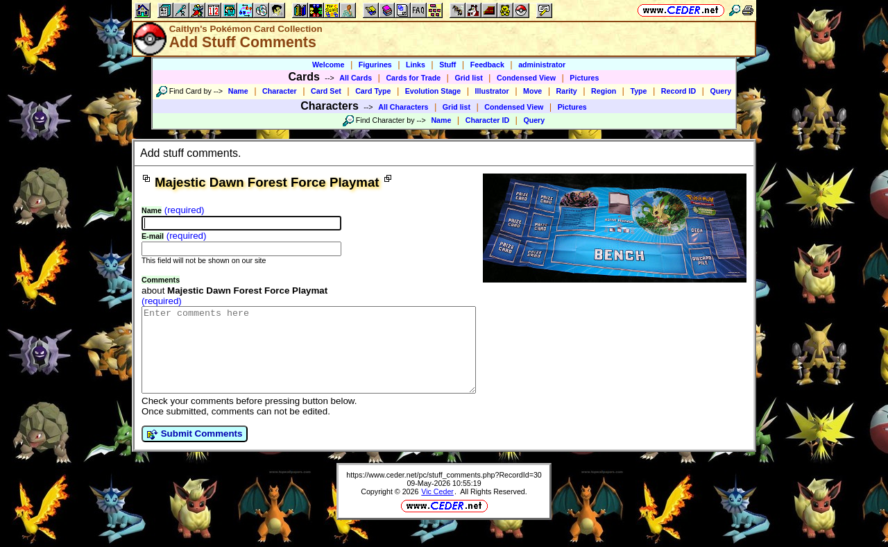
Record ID (678, 91)
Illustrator (492, 91)
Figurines (375, 64)
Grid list (468, 78)
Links (415, 64)
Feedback (487, 64)
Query (720, 91)
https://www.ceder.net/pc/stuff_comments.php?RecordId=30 (443, 491)
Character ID (487, 120)
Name (238, 91)
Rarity (566, 91)
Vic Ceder (437, 508)
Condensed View (526, 78)
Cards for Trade (413, 78)
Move (532, 91)
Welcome (328, 64)
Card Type (373, 91)
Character (279, 91)
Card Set (326, 91)
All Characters (403, 107)
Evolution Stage (433, 91)
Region (603, 91)
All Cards (355, 78)
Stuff (447, 64)
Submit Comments (194, 450)
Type (638, 91)
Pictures (584, 78)
